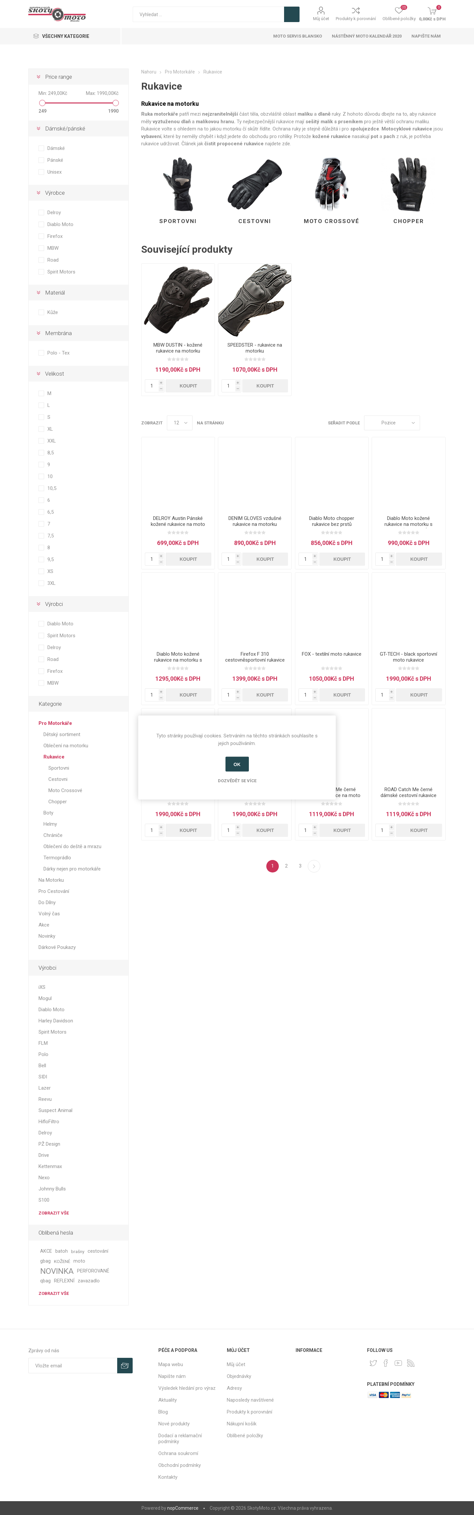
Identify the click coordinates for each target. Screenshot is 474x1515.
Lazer (45, 1088)
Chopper (408, 221)
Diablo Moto (60, 224)
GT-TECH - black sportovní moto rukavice (408, 657)
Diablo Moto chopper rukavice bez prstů (331, 521)
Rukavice (54, 757)
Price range (58, 76)
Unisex (54, 172)
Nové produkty (174, 1424)
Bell (42, 1066)
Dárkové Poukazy (57, 947)
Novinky (47, 936)
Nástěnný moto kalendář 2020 (367, 36)
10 (50, 476)
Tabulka (428, 422)
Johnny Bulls (52, 1189)
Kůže (52, 312)
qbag (45, 1281)
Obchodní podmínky (179, 1465)
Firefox (55, 236)
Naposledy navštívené (250, 1400)
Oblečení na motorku (65, 746)
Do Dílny (47, 902)
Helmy (50, 824)
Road (53, 260)
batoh (61, 1251)
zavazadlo (89, 1281)
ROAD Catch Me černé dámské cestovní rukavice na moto (408, 795)
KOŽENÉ (62, 1261)
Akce (44, 925)
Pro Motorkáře (55, 723)
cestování (98, 1251)
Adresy (234, 1388)
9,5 (50, 559)
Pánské (55, 160)
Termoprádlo (57, 858)
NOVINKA (57, 1271)
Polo (43, 1054)
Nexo (44, 1178)
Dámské (56, 148)
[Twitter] (373, 1363)
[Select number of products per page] (180, 422)
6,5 (50, 512)
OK (237, 764)
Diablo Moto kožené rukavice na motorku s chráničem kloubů (408, 524)
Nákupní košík (241, 1424)
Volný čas (49, 914)
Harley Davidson (56, 1021)
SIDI (43, 1077)
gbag (45, 1261)
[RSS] (411, 1363)
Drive (44, 1155)
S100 (44, 1200)
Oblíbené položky (245, 1436)
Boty (48, 813)
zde (286, 144)
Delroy (54, 212)
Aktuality (167, 1400)
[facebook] (386, 1363)
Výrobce (55, 192)
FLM (43, 1043)
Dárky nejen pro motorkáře (72, 869)
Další (314, 866)
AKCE (46, 1251)
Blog (163, 1412)
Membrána (58, 333)
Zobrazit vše (54, 1213)
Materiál (55, 292)
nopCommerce (182, 1508)
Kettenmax (50, 1166)
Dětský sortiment (61, 734)
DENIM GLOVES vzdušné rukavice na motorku (254, 521)
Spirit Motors (61, 272)
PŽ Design (49, 1144)
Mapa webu (170, 1364)
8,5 (50, 453)
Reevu (45, 1099)
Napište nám (426, 36)
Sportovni (178, 221)
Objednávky (239, 1376)
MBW (53, 248)
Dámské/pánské (65, 128)
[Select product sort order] (392, 422)
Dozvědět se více (237, 780)
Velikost (54, 373)
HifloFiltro (49, 1122)
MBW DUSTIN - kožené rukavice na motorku (177, 348)
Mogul (45, 998)
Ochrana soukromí (178, 1453)
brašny (77, 1251)
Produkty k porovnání (356, 18)
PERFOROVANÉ (93, 1271)
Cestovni (254, 221)
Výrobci (54, 604)
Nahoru (148, 71)
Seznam (441, 422)
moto (79, 1261)
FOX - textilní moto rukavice (331, 654)
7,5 (50, 536)
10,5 (51, 488)
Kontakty (167, 1477)
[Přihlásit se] (72, 1365)
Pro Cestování (54, 891)
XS (50, 571)
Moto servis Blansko (297, 36)
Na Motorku (51, 880)
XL (50, 429)
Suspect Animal (55, 1110)
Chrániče (53, 835)
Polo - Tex (58, 353)
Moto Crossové (331, 221)
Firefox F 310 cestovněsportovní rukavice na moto (255, 660)
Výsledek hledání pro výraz (187, 1388)
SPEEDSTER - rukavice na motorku (254, 348)
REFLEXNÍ (64, 1281)
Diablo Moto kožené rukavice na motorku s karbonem (178, 660)
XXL (51, 441)
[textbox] (208, 14)
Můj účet (321, 18)
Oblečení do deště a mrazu (72, 846)
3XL (51, 583)
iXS (42, 987)
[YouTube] (398, 1363)
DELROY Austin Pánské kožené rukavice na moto (178, 521)
